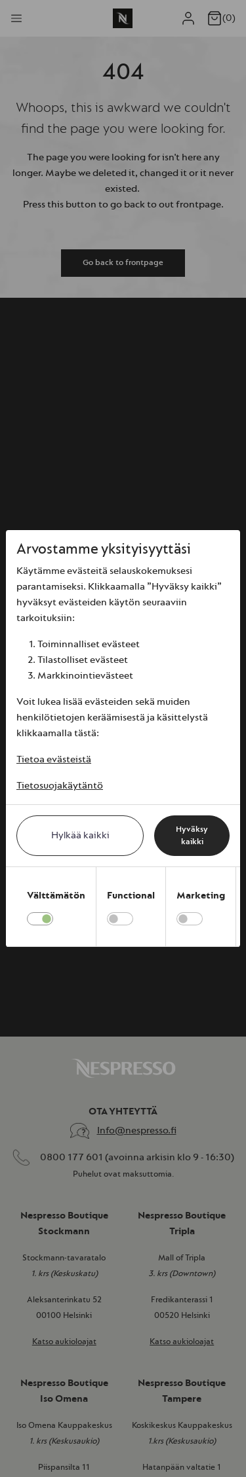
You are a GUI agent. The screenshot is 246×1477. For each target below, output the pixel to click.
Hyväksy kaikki (192, 835)
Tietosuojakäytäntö (59, 785)
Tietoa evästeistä (53, 759)
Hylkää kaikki (80, 835)
